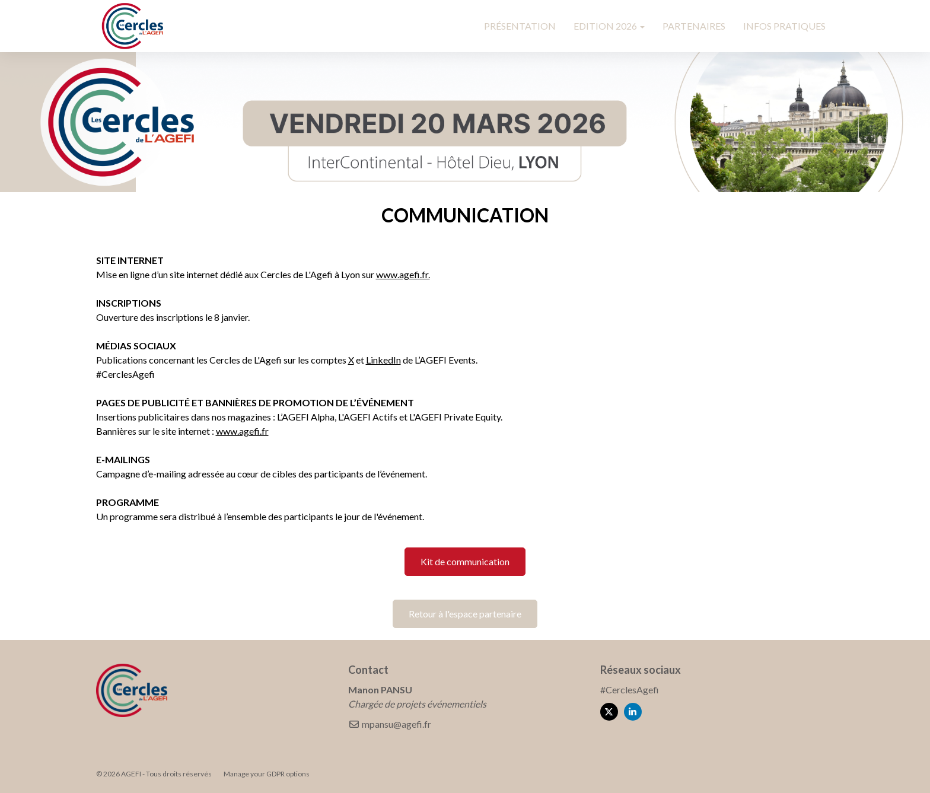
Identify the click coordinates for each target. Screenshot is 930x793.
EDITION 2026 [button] (609, 25)
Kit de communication (465, 561)
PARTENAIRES (694, 25)
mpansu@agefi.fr (389, 724)
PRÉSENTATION (520, 25)
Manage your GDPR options (267, 773)
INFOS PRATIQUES (784, 25)
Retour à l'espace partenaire (465, 613)
